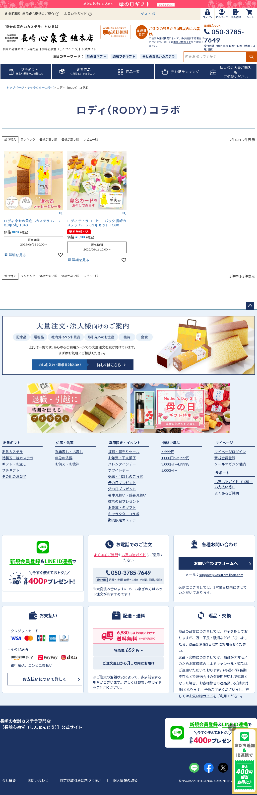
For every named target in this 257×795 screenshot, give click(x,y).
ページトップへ (250, 306)
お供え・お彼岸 (67, 464)
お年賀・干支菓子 (122, 458)
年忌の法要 (63, 458)
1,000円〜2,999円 (175, 458)
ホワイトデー (118, 470)
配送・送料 (134, 615)
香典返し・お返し (69, 452)
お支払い (48, 615)
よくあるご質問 (226, 493)
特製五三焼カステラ (17, 458)
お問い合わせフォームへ (216, 563)
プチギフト (10, 470)
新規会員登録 (224, 458)
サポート (222, 473)
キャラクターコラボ (40, 87)
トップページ (15, 87)
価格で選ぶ (171, 443)
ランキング (27, 139)
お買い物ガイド (75, 14)
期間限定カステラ (122, 520)
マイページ (224, 443)
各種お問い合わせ (220, 544)
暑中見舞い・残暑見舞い (127, 495)
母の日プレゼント (122, 483)
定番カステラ (12, 452)
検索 (251, 57)
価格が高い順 (70, 139)
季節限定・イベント (124, 443)
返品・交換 (219, 615)
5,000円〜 (169, 470)
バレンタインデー (122, 464)
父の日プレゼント (122, 489)
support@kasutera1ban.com (221, 575)
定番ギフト (11, 443)
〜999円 (167, 452)
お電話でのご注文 (134, 544)
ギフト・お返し (14, 464)
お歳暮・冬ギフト (122, 507)
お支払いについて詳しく (44, 679)
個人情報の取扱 (125, 780)
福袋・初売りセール (123, 452)
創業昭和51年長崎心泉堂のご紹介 (29, 14)
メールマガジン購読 (230, 464)
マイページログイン (230, 452)
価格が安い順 (48, 139)
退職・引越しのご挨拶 (125, 476)
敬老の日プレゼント (123, 501)
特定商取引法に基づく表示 (81, 780)
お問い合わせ (37, 780)
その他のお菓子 (14, 476)
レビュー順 (90, 139)
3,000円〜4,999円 (175, 464)
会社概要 (9, 780)
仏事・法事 (64, 443)
